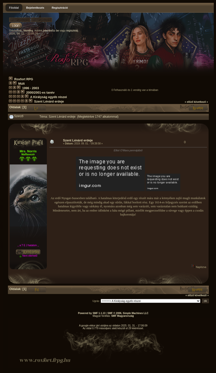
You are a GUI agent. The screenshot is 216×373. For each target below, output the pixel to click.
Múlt (21, 83)
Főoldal (14, 7)
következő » (201, 102)
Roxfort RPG (23, 79)
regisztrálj (72, 30)
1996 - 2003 (30, 88)
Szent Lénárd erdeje (49, 101)
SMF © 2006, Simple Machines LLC (127, 313)
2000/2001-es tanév (40, 92)
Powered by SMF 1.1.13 (92, 313)
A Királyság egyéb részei (48, 97)
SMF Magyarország (122, 316)
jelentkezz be (51, 30)
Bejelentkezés (35, 7)
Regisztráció (60, 7)
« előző (189, 102)
